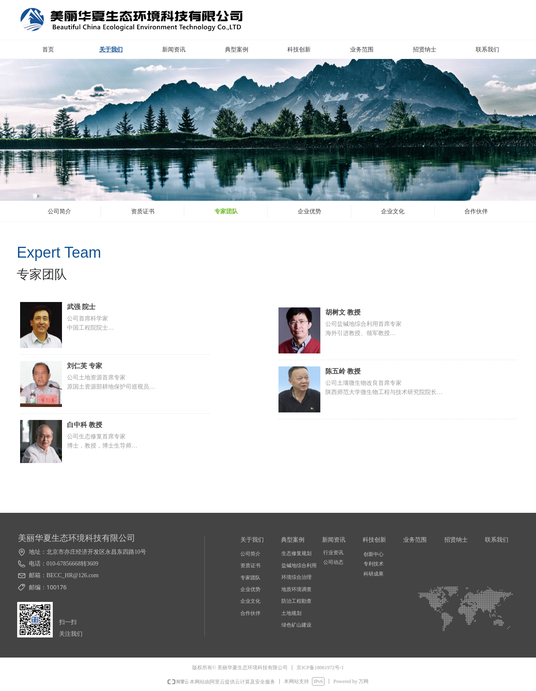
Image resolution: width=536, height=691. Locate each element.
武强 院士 (81, 306)
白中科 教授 (84, 424)
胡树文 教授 (343, 312)
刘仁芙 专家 (84, 365)
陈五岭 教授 (343, 371)
